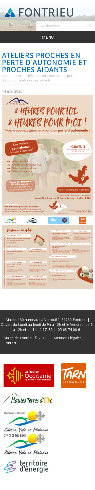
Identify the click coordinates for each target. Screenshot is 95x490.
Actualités (25, 75)
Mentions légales (68, 337)
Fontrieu (8, 75)
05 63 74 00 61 (70, 329)
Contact (10, 342)
